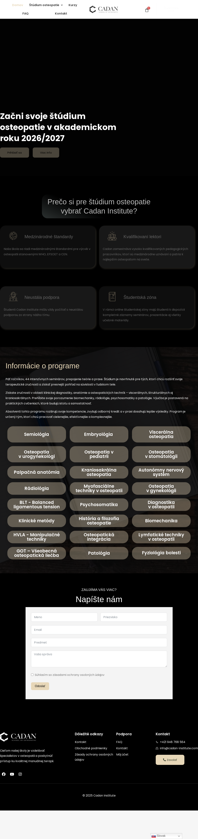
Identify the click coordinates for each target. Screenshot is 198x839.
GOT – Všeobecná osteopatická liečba (36, 553)
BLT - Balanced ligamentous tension (36, 504)
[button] (46, 5)
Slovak (158, 836)
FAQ (25, 13)
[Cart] (146, 10)
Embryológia (99, 434)
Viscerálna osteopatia (161, 434)
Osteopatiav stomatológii (161, 454)
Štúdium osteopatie (46, 5)
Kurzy (73, 5)
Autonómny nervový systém (161, 472)
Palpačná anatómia (37, 472)
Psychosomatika (99, 505)
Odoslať (40, 686)
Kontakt (61, 13)
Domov (17, 5)
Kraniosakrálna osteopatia (99, 472)
